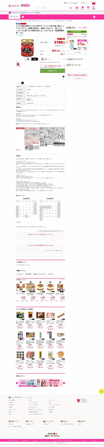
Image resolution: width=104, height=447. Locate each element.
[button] (23, 17)
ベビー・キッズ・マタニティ (55, 404)
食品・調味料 (31, 20)
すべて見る (28, 397)
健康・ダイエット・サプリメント (36, 409)
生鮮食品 (11, 402)
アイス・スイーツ (13, 409)
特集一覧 (11, 424)
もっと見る (62, 279)
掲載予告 (51, 411)
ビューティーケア (33, 407)
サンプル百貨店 (19, 20)
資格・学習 (51, 409)
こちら (31, 100)
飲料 (10, 411)
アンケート (80, 424)
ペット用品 (51, 407)
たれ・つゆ (49, 20)
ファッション (52, 400)
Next (64, 291)
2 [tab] (40, 303)
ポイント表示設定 (93, 440)
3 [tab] (42, 303)
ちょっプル (25, 20)
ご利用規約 (34, 440)
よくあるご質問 (82, 440)
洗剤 (30, 400)
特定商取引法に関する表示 (13, 440)
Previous (17, 291)
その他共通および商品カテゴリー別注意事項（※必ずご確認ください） (32, 226)
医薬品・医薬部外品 (33, 411)
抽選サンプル (46, 424)
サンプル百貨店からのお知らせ (67, 424)
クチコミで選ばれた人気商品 (15, 426)
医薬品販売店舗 (25, 440)
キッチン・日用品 (33, 402)
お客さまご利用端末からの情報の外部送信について (64, 440)
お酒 (10, 414)
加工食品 (11, 404)
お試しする (52, 71)
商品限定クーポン (30, 424)
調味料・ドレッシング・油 (40, 20)
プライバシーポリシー (45, 440)
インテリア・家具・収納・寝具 (35, 414)
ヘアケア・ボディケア (33, 404)
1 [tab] (38, 303)
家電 (50, 402)
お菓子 (10, 407)
